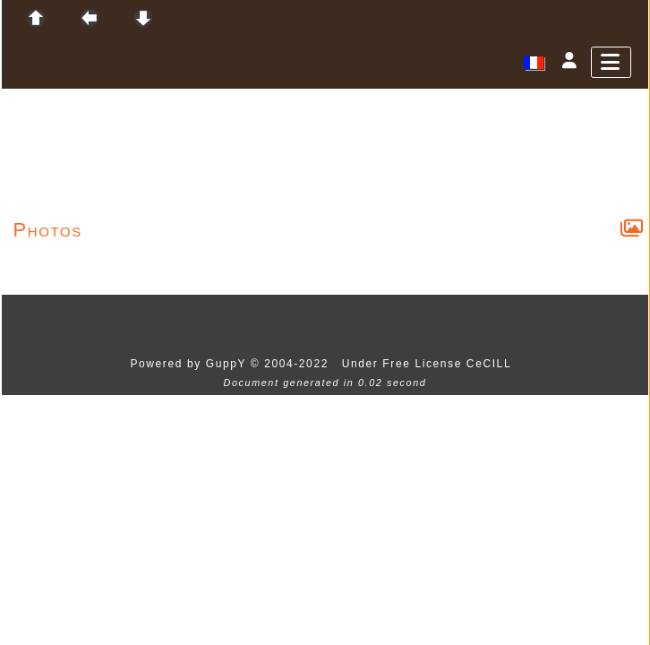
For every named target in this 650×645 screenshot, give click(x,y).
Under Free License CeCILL (429, 363)
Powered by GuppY (190, 363)
